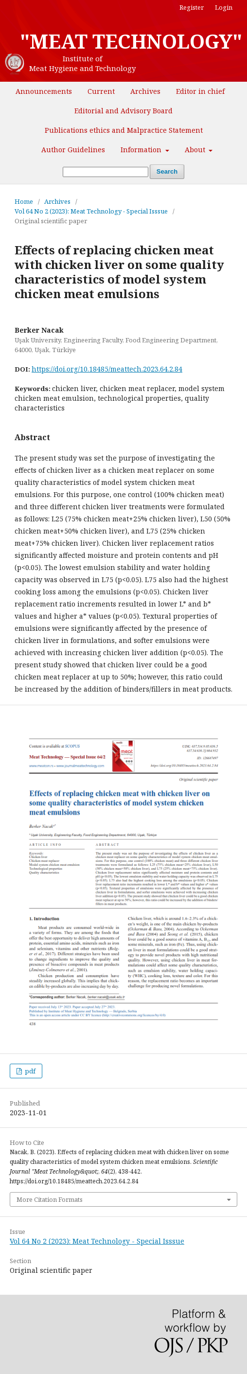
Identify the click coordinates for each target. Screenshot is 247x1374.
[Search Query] (105, 172)
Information (142, 149)
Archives (145, 91)
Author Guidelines (73, 149)
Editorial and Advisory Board (123, 110)
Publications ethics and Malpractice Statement (124, 130)
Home (24, 201)
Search (167, 171)
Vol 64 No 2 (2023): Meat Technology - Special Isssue (91, 211)
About (196, 149)
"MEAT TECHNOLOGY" (131, 41)
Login (223, 7)
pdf (29, 1071)
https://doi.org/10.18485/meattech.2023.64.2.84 (107, 369)
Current (101, 91)
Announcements (44, 91)
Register (191, 7)
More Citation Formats (50, 1199)
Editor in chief (200, 91)
